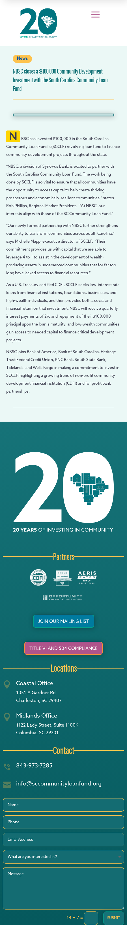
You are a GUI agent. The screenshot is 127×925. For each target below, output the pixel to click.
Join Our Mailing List (63, 621)
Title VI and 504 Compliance (63, 649)
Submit (113, 918)
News (22, 59)
